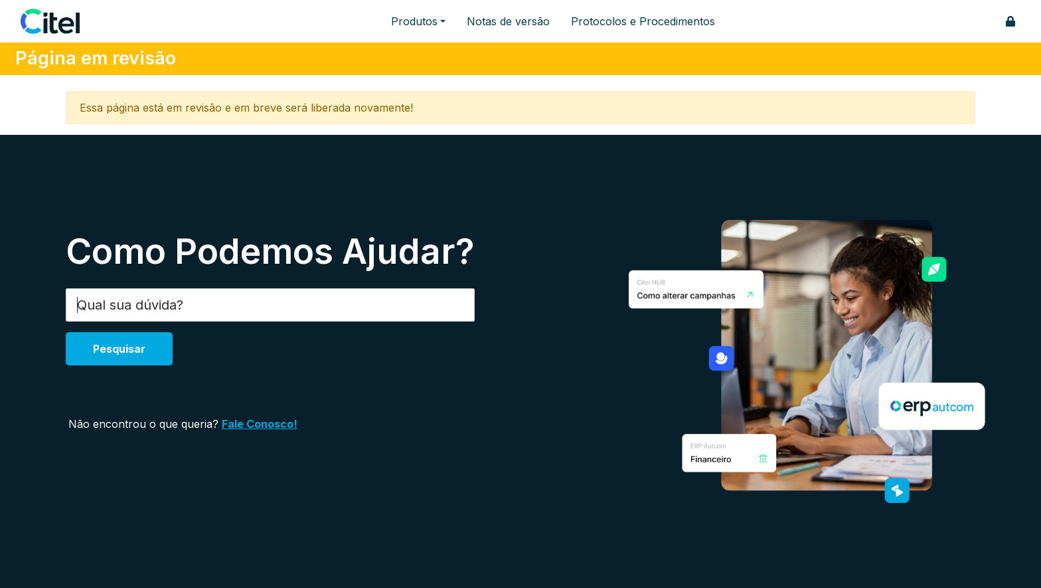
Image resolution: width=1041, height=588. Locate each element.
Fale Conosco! (259, 424)
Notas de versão (508, 21)
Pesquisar (119, 348)
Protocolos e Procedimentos (643, 21)
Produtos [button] (414, 21)
